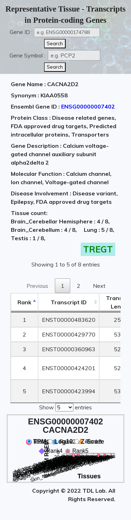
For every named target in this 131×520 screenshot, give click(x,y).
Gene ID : (21, 31)
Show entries (65, 406)
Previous (37, 285)
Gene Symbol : (27, 55)
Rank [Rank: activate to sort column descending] (24, 302)
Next (99, 285)
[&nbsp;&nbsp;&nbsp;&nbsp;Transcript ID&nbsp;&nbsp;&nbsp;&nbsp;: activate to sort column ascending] (68, 302)
